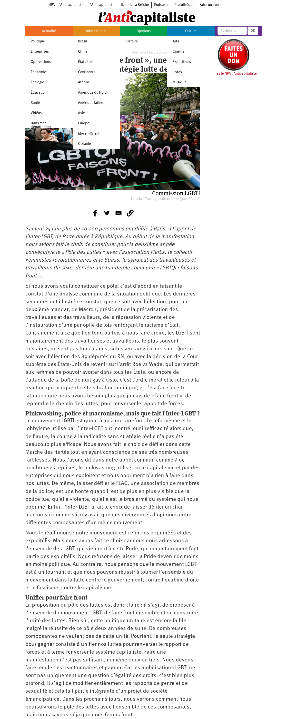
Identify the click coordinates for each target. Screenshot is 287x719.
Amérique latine (90, 103)
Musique (179, 82)
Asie (81, 113)
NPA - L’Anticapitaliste (66, 5)
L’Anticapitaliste (101, 5)
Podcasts (161, 5)
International (96, 31)
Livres (177, 72)
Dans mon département (41, 125)
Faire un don (209, 5)
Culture (191, 31)
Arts (176, 41)
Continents (86, 72)
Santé (35, 103)
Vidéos (36, 113)
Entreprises (40, 52)
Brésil (82, 41)
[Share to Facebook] (95, 213)
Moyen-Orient (88, 134)
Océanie (84, 144)
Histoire (131, 41)
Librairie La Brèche (134, 5)
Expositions (182, 62)
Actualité (49, 31)
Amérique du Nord (92, 93)
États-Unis (86, 62)
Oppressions (41, 62)
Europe (83, 123)
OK (253, 30)
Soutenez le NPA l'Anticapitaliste (231, 74)
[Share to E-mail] (118, 213)
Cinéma (179, 52)
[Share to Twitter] (107, 213)
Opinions (144, 31)
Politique (38, 41)
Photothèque (184, 5)
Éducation (39, 93)
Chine (82, 52)
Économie (38, 72)
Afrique (84, 82)
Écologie (37, 82)
